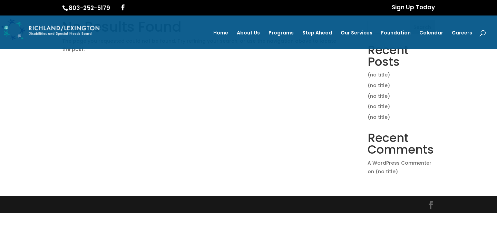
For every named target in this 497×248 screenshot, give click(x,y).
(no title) (379, 74)
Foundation (396, 33)
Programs (281, 33)
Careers (462, 33)
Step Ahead (317, 33)
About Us (248, 33)
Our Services (356, 33)
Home (220, 33)
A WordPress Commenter (399, 162)
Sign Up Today (413, 7)
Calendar (431, 33)
